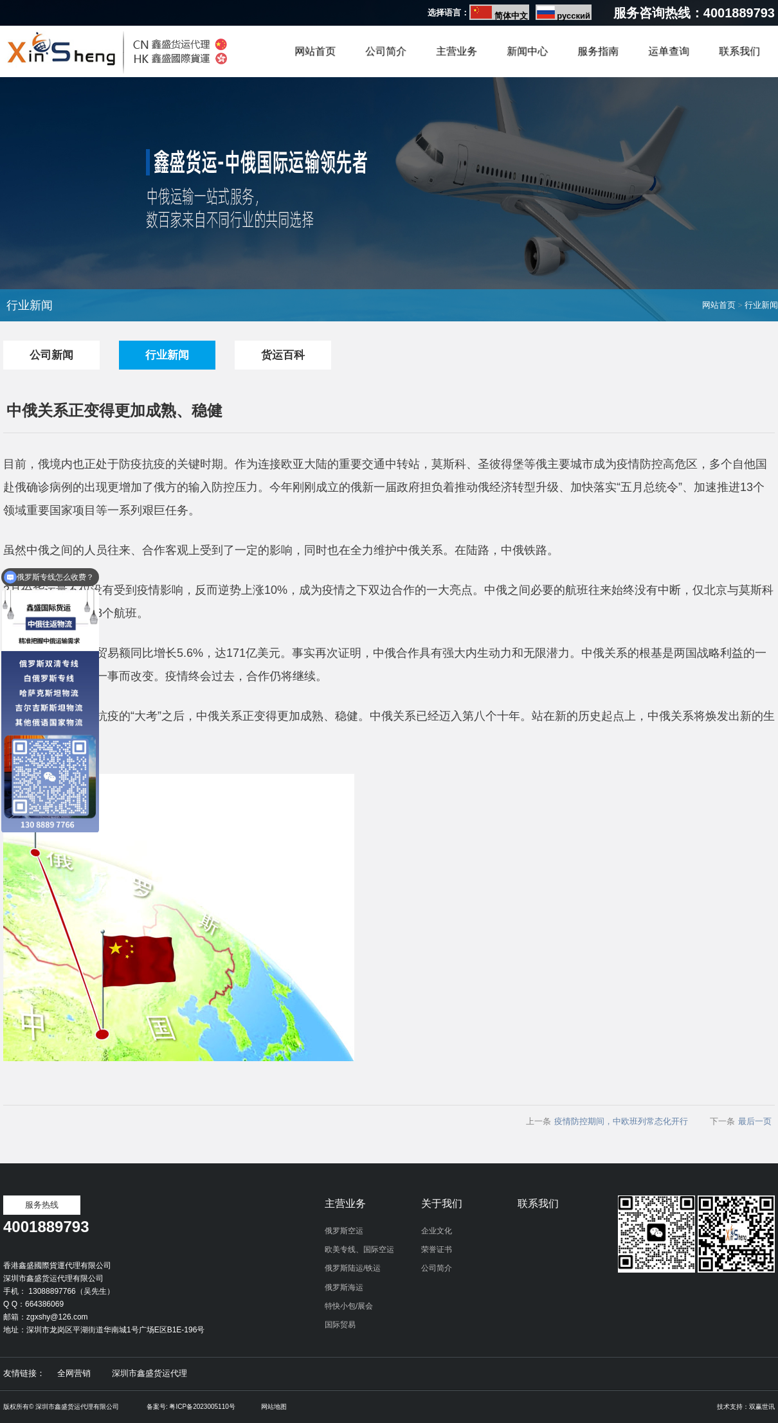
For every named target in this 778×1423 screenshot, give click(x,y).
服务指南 (598, 51)
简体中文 (511, 16)
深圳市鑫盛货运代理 (149, 1373)
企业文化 (436, 1230)
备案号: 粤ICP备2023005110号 (191, 1406)
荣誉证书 (436, 1249)
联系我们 (739, 51)
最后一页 (755, 1121)
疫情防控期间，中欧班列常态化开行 (621, 1121)
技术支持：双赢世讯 (746, 1406)
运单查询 (668, 51)
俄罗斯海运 (344, 1287)
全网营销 (74, 1373)
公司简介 (385, 51)
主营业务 (456, 51)
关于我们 (441, 1203)
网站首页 (315, 51)
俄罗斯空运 (344, 1230)
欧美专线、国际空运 (359, 1249)
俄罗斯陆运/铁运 (353, 1268)
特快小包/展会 (349, 1306)
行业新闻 (761, 305)
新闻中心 (527, 51)
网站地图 (274, 1406)
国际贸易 (340, 1324)
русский (573, 16)
